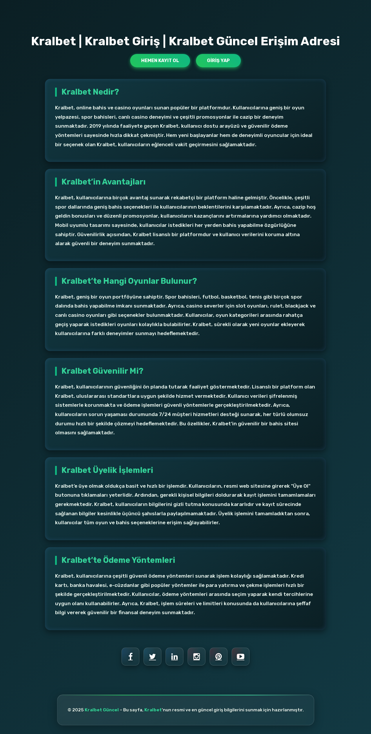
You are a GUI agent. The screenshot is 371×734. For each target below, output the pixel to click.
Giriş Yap (218, 60)
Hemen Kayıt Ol (160, 60)
